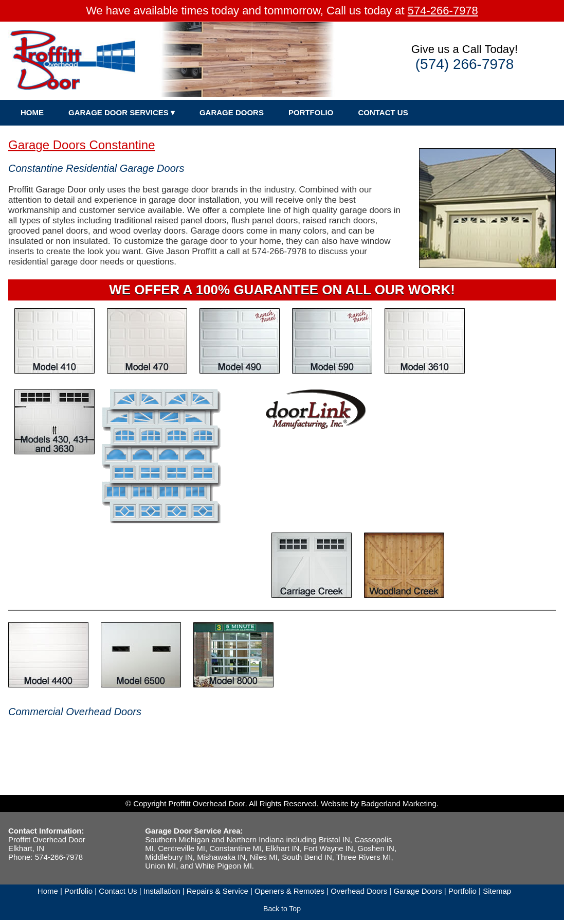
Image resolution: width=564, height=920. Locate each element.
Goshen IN (375, 848)
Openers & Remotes (289, 891)
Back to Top (282, 909)
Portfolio (78, 891)
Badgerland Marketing (398, 803)
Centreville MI (181, 848)
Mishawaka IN (221, 857)
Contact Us (118, 891)
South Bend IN (307, 857)
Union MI (160, 865)
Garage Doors (417, 891)
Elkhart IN (283, 848)
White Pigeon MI (223, 865)
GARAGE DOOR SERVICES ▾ (121, 112)
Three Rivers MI (363, 857)
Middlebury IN (169, 857)
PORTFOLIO (311, 112)
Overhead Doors (359, 891)
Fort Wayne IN (328, 848)
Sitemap (497, 891)
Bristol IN (334, 839)
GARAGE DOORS (231, 112)
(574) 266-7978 (464, 64)
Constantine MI (235, 848)
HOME (32, 112)
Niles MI (264, 857)
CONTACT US (383, 112)
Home (48, 891)
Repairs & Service (217, 891)
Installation (161, 891)
